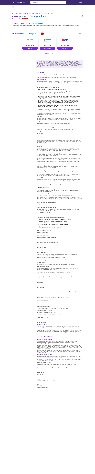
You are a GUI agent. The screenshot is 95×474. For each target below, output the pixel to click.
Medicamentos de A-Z (26, 13)
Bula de (29, 16)
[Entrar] (79, 2)
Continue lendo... (49, 27)
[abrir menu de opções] (13, 2)
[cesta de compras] (74, 2)
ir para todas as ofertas (47, 53)
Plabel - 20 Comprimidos (36, 13)
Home (13, 13)
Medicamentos (18, 13)
